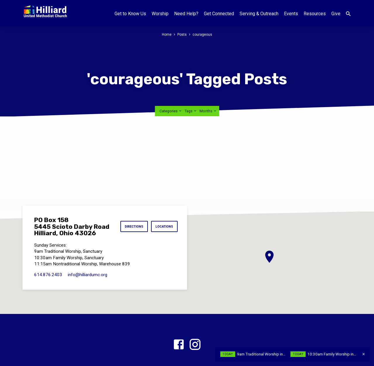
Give (335, 13)
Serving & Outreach (259, 13)
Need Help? (186, 13)
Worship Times (172, 351)
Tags (191, 92)
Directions (131, 208)
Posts (182, 34)
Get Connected (219, 13)
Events (291, 13)
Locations (163, 208)
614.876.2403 (48, 256)
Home (166, 34)
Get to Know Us (130, 13)
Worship (160, 13)
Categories (171, 92)
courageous (203, 34)
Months (208, 92)
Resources (315, 13)
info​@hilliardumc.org (87, 256)
